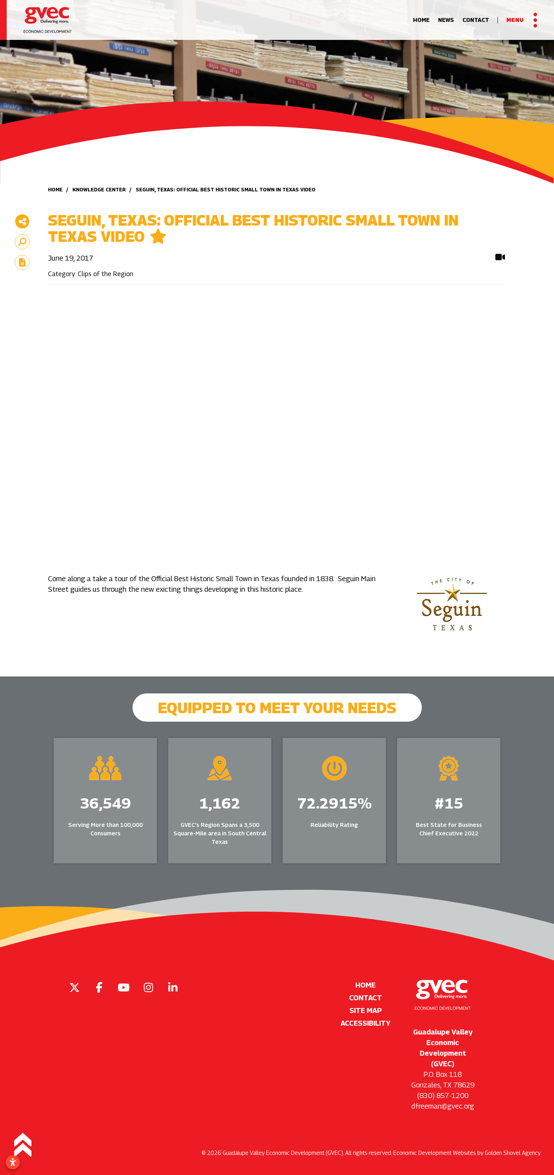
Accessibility (365, 1023)
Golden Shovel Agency (512, 1153)
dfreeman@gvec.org (442, 1106)
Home (421, 20)
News (446, 20)
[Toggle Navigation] (521, 20)
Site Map (365, 1010)
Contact (475, 20)
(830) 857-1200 (442, 1095)
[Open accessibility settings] (13, 1162)
